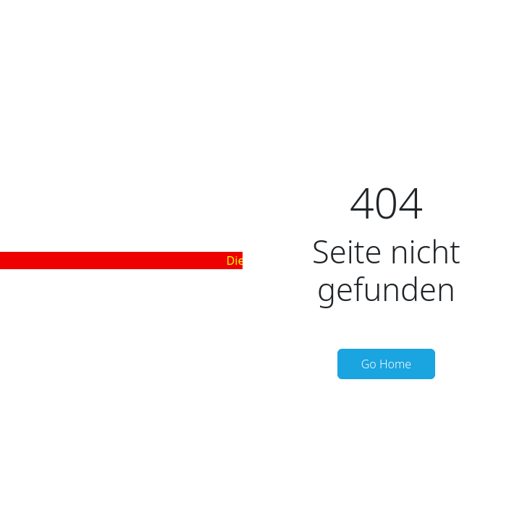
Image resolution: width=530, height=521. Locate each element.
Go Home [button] (386, 364)
